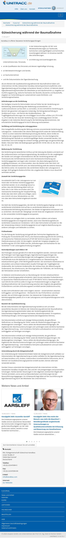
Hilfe (16, 9)
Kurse (4, 500)
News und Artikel (8, 495)
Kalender (5, 497)
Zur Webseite (7, 483)
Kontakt (32, 9)
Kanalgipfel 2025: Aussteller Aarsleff (16, 416)
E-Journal (16, 23)
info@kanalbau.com (10, 477)
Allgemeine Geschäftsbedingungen (14, 523)
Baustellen (6, 514)
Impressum (6, 526)
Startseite (6, 23)
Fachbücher (7, 510)
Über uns (23, 9)
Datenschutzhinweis (9, 528)
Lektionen (6, 505)
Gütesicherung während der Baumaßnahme (38, 23)
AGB (3, 519)
